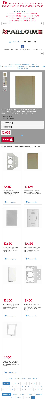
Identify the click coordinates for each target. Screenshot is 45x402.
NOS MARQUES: (6, 394)
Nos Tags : (6, 383)
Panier (7, 139)
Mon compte (16, 42)
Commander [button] (10, 202)
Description (8, 123)
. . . (33, 397)
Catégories (7, 127)
